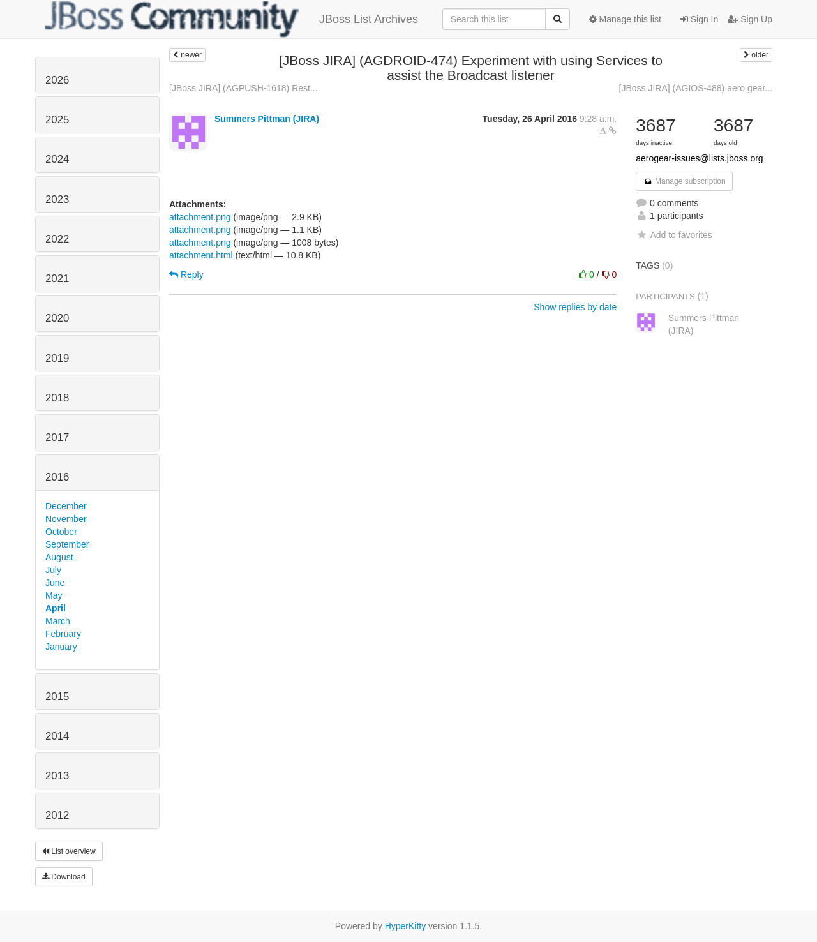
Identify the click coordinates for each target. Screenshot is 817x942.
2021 (57, 279)
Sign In (699, 19)
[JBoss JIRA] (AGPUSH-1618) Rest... (243, 88)
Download (64, 876)
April (55, 608)
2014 (57, 736)
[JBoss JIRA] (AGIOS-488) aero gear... (695, 88)
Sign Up (750, 19)
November (66, 519)
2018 (57, 398)
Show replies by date (575, 307)
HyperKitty (405, 926)
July (53, 570)
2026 (57, 80)
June (54, 583)
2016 (57, 477)
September (67, 544)
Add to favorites (674, 235)
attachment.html (201, 255)
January (61, 646)
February (63, 634)
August (59, 557)
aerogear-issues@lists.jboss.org (699, 158)
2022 (57, 239)
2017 (57, 437)
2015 (57, 697)
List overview (69, 851)
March (57, 621)
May (53, 595)
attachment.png (200, 217)
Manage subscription (684, 181)
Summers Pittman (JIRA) (266, 119)
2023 (57, 199)
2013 (57, 776)
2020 (57, 318)
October (61, 532)
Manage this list (625, 19)
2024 (57, 159)
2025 (57, 120)
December (66, 506)
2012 (57, 815)
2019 (57, 358)
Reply (186, 274)
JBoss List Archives (231, 19)
